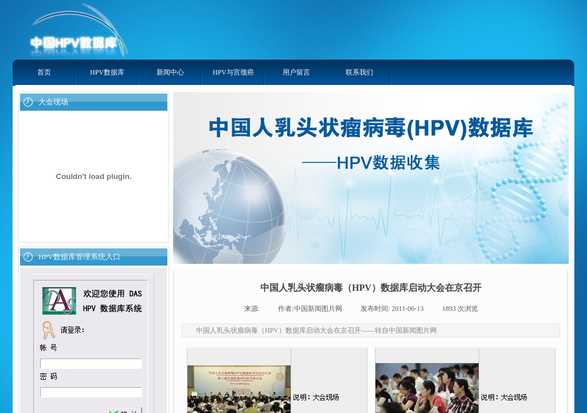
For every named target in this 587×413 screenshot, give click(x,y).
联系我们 (359, 72)
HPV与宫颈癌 (233, 72)
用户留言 (296, 72)
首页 (44, 72)
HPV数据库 (107, 72)
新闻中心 (170, 72)
